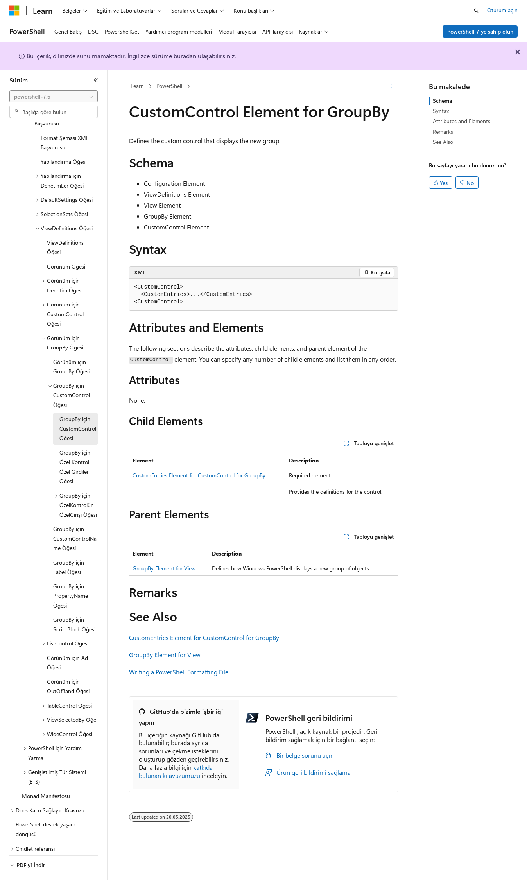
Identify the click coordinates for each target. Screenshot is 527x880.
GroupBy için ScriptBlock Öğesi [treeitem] (74, 602)
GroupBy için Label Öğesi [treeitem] (68, 545)
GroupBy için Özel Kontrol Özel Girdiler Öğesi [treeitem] (74, 445)
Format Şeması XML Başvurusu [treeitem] (65, 121)
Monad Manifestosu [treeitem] (46, 774)
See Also (443, 141)
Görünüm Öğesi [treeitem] (66, 245)
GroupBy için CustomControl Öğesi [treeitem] (77, 407)
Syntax (441, 111)
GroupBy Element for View (164, 568)
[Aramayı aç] (476, 11)
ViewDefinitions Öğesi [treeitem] (65, 226)
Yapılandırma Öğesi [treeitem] (63, 140)
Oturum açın (502, 10)
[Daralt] (96, 80)
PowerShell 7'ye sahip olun (480, 31)
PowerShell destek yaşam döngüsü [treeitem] (45, 807)
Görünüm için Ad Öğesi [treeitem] (67, 641)
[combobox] (53, 96)
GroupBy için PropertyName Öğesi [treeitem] (70, 574)
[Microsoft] (14, 10)
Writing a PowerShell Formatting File (178, 672)
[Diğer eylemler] (391, 86)
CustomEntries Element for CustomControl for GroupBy (199, 475)
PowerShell (169, 86)
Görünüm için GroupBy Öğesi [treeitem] (71, 345)
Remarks (443, 131)
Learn (137, 86)
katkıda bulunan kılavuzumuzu (176, 771)
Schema (442, 100)
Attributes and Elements (461, 121)
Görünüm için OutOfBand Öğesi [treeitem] (68, 665)
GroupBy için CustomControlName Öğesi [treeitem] (75, 517)
